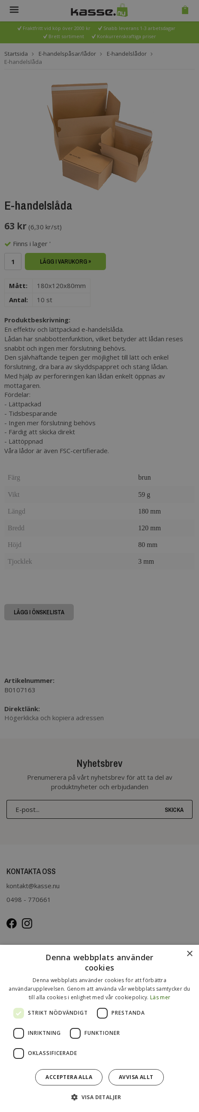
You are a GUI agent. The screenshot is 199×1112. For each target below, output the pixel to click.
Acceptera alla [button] (68, 1077)
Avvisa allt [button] (136, 1077)
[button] (99, 1097)
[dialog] (99, 1028)
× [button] (189, 954)
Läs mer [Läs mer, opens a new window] (160, 997)
